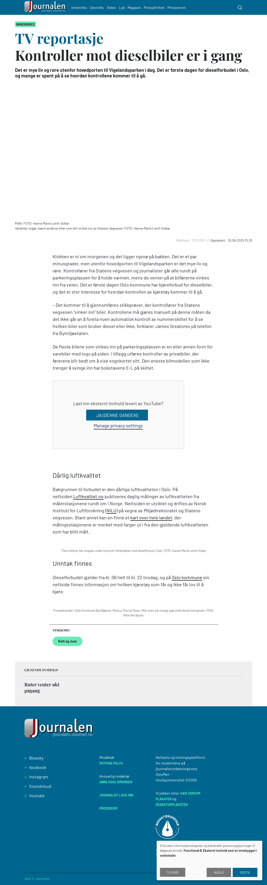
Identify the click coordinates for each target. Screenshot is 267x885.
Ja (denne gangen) (117, 415)
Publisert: (183, 240)
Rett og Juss (67, 641)
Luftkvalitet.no (88, 496)
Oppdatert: (218, 240)
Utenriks (97, 7)
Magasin (134, 7)
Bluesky (36, 757)
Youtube (37, 795)
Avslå (219, 872)
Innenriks (79, 7)
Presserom (177, 7)
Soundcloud (40, 786)
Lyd (122, 7)
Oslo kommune (187, 577)
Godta (245, 872)
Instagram (38, 776)
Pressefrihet (154, 7)
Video (111, 7)
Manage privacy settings (118, 425)
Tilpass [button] (172, 872)
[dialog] (209, 860)
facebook (37, 767)
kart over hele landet (151, 517)
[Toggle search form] (240, 7)
